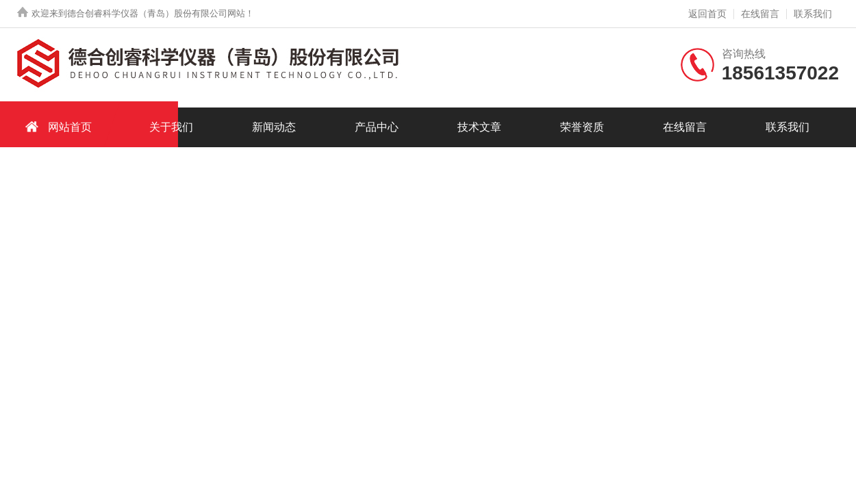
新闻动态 (274, 127)
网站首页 (56, 126)
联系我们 (813, 13)
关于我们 (171, 127)
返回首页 (707, 13)
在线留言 (760, 13)
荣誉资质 (582, 127)
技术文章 (479, 127)
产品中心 (377, 127)
